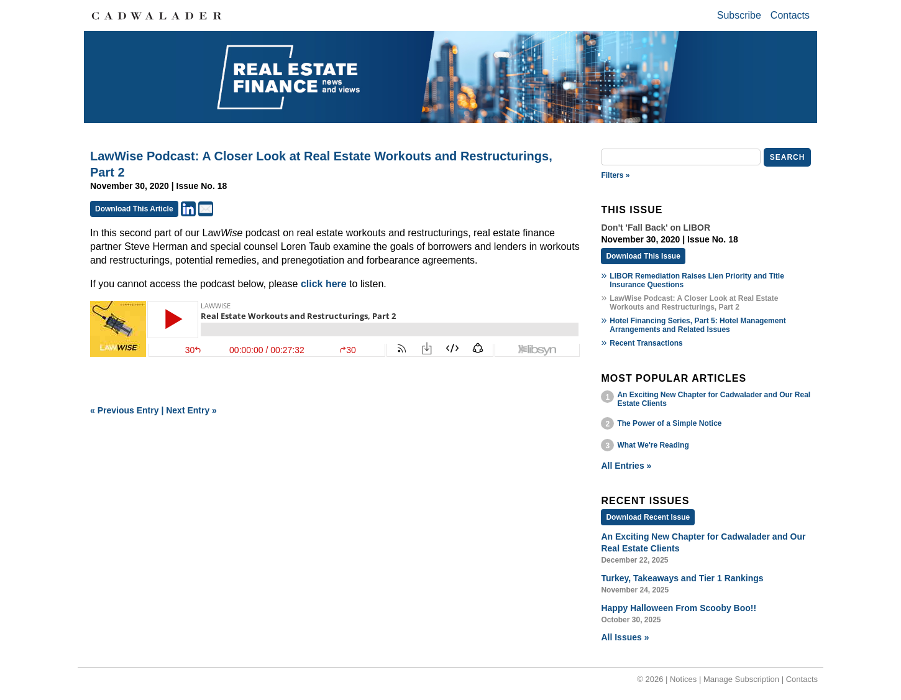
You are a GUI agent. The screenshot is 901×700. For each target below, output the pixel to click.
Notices (683, 679)
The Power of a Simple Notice (669, 423)
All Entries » (626, 466)
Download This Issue (643, 256)
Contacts (790, 15)
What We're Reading (652, 445)
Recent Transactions (646, 343)
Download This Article (134, 209)
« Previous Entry (124, 410)
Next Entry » (191, 410)
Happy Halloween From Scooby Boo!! (678, 608)
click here (324, 284)
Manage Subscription (741, 679)
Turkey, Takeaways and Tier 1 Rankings (682, 578)
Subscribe (739, 15)
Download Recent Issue (648, 517)
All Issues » (625, 637)
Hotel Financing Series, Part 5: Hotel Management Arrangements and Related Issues (697, 325)
